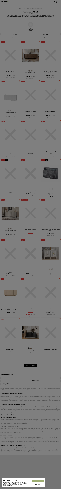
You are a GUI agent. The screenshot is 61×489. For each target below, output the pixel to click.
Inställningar (37, 484)
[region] (23, 482)
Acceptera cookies (37, 481)
